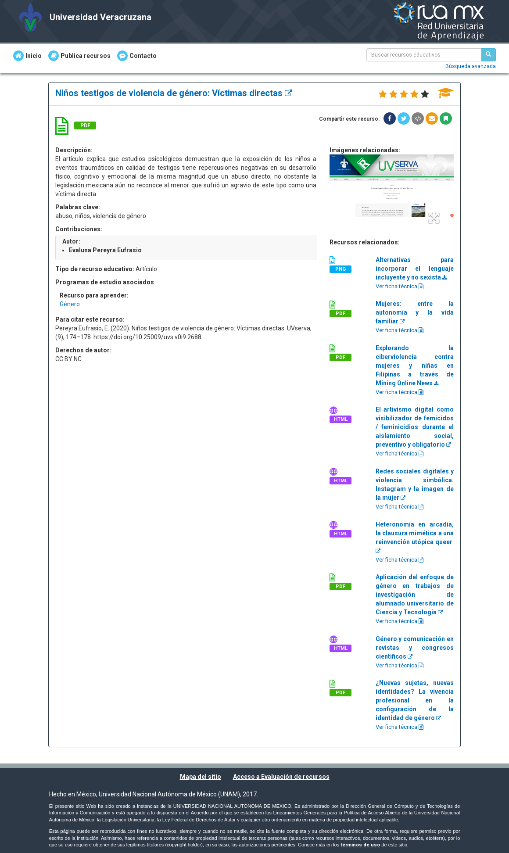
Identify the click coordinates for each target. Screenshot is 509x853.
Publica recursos (79, 55)
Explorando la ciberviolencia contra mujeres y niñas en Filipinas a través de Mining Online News (415, 365)
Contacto (137, 55)
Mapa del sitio (200, 776)
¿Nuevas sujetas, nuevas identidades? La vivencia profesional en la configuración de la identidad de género (415, 700)
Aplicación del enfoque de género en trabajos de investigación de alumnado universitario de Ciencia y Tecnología (415, 594)
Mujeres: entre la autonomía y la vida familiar (415, 312)
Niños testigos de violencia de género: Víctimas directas (173, 93)
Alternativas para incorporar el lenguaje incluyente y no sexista (415, 268)
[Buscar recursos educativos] (488, 54)
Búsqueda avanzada (470, 66)
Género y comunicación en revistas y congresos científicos (415, 647)
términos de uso (360, 845)
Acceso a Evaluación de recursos (281, 776)
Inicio (27, 55)
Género (70, 304)
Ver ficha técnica (399, 286)
